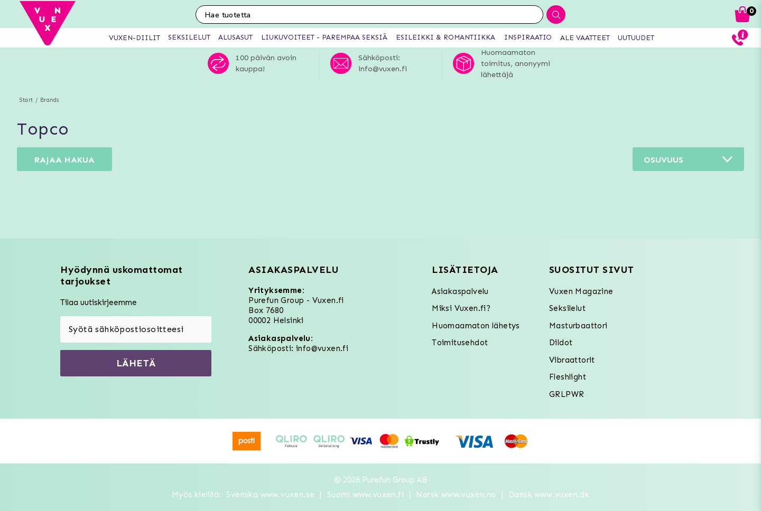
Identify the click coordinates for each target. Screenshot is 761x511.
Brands (49, 100)
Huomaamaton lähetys (476, 325)
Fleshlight (567, 377)
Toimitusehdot (460, 342)
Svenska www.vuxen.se (270, 494)
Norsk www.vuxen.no (456, 494)
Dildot (560, 342)
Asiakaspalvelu (460, 291)
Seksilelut (567, 308)
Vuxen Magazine (581, 291)
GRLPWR (566, 394)
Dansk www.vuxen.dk (548, 494)
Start (26, 100)
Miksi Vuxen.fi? (461, 308)
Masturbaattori (578, 325)
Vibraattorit (572, 360)
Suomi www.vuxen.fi (365, 494)
